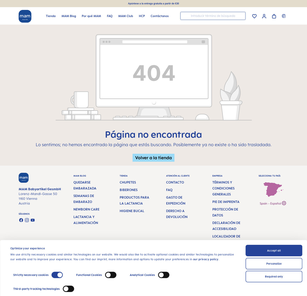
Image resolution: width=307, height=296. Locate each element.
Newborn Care (86, 209)
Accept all (274, 241)
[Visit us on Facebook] (21, 220)
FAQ (169, 190)
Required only (274, 267)
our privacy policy (205, 249)
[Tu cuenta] (264, 15)
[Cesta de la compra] (274, 15)
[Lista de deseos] (254, 15)
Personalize (274, 254)
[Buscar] (241, 15)
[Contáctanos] (160, 16)
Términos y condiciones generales (223, 188)
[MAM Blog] (69, 16)
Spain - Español (273, 202)
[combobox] (212, 16)
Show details (18, 288)
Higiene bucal (132, 211)
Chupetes (128, 182)
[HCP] (142, 16)
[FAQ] (110, 16)
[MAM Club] (125, 16)
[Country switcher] (284, 15)
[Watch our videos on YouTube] (32, 220)
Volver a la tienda (153, 157)
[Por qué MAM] (91, 16)
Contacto (175, 182)
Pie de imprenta (226, 202)
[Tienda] (51, 16)
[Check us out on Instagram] (26, 220)
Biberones (129, 190)
